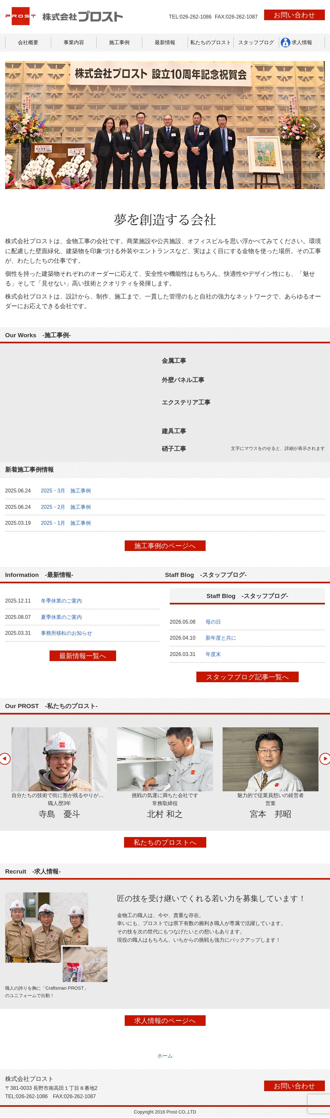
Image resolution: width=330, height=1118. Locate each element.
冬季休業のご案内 (61, 605)
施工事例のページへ (165, 550)
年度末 (213, 658)
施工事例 (119, 42)
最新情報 (165, 42)
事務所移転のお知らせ (66, 637)
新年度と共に (221, 642)
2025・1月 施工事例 (66, 527)
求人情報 (302, 42)
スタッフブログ (256, 42)
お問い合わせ (294, 15)
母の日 (213, 626)
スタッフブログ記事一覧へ (247, 681)
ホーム (165, 1056)
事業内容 (74, 42)
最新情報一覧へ (82, 660)
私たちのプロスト (210, 42)
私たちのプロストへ (165, 846)
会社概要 (28, 42)
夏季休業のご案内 (61, 621)
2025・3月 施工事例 (66, 495)
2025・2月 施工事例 (66, 511)
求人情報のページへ (165, 1024)
